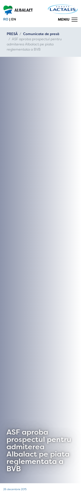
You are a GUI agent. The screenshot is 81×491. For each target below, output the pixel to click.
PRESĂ (12, 34)
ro (5, 19)
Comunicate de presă (41, 34)
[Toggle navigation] (68, 19)
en (13, 19)
